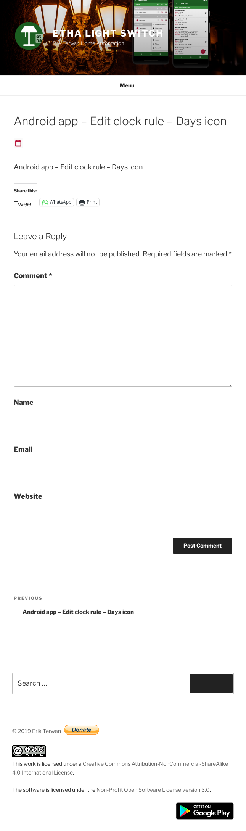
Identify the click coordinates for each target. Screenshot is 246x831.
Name (24, 402)
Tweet (24, 202)
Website (28, 496)
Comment (33, 276)
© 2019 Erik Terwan (36, 731)
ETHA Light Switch (108, 33)
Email (23, 449)
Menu (123, 85)
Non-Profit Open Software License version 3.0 (153, 789)
